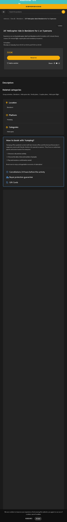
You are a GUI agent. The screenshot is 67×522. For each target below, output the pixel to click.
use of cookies (36, 514)
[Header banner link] (33, 2)
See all (13, 19)
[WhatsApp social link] (59, 63)
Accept (38, 518)
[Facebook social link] (54, 63)
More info (28, 518)
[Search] (36, 12)
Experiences (5, 19)
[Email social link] (56, 63)
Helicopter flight (54, 94)
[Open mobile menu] (4, 12)
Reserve (34, 58)
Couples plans (43, 94)
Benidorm (20, 19)
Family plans (34, 94)
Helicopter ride (25, 94)
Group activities (7, 94)
